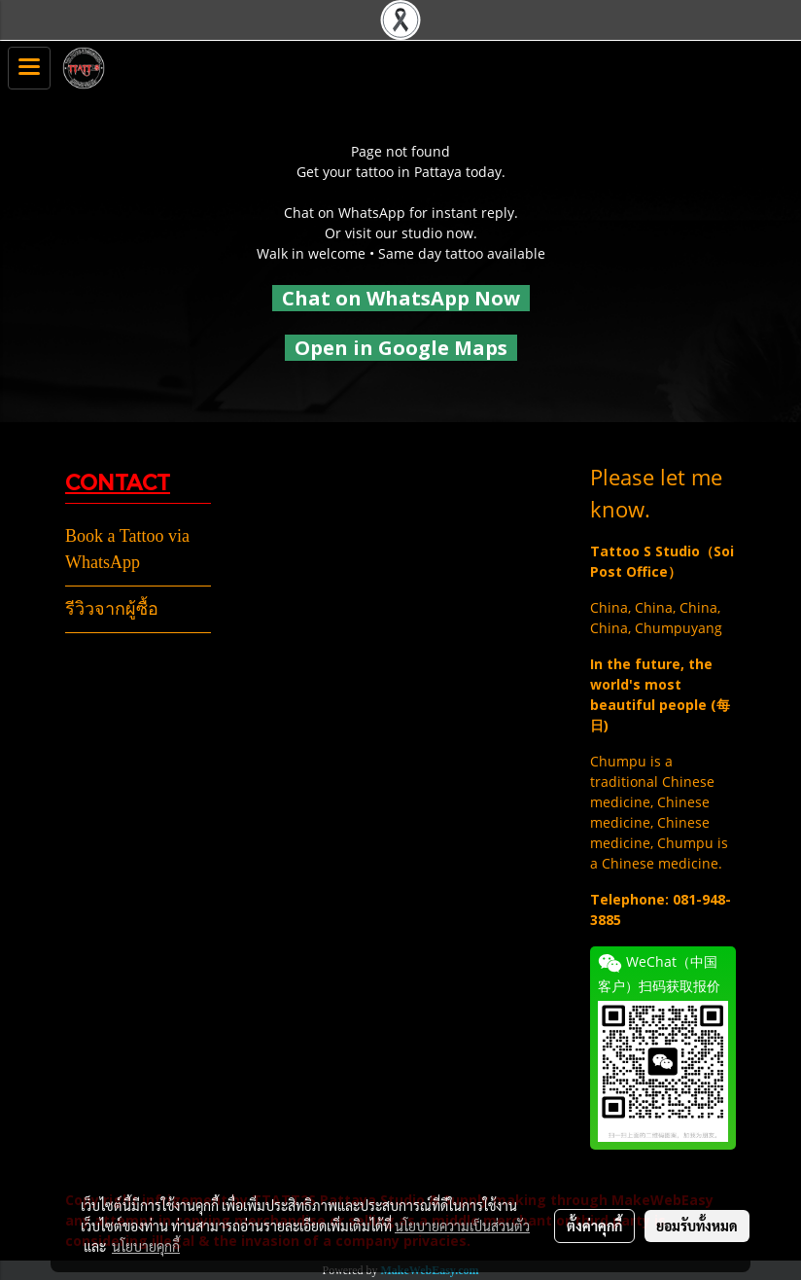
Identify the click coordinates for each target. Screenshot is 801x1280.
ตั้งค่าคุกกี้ (594, 1225)
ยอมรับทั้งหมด (697, 1225)
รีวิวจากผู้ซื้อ (111, 609)
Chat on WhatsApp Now (401, 298)
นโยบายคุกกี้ (146, 1246)
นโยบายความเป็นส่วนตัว (462, 1225)
